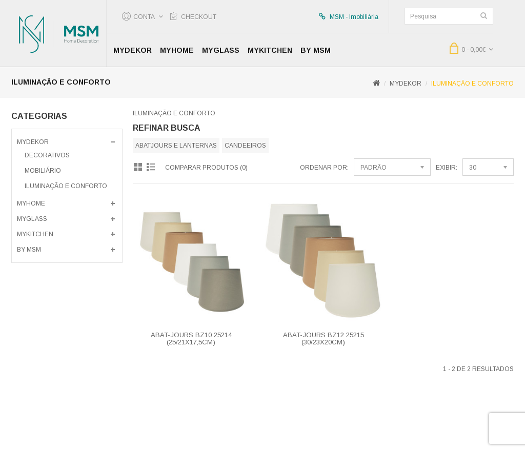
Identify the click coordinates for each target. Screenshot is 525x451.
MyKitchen (270, 50)
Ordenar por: (324, 167)
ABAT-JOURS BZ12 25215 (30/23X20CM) (323, 338)
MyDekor (132, 50)
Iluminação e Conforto (472, 83)
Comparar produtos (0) (206, 167)
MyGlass (220, 50)
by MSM (315, 50)
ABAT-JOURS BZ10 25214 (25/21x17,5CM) (191, 338)
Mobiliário (43, 170)
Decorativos (47, 155)
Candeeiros (245, 145)
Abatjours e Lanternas (176, 145)
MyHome (177, 50)
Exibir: (446, 167)
